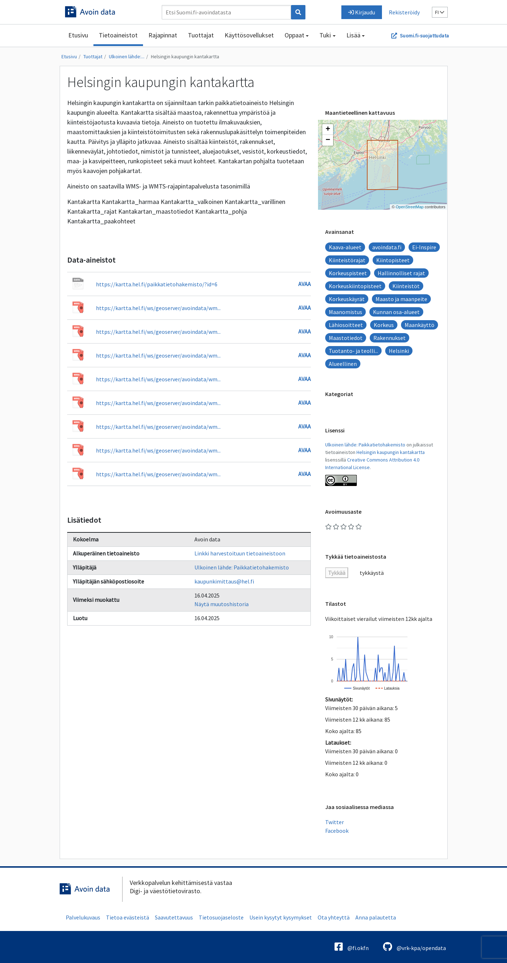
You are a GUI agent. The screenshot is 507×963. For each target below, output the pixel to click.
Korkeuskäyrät (347, 299)
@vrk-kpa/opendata (414, 946)
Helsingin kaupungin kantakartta (185, 56)
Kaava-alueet (345, 247)
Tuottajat (201, 35)
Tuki (325, 35)
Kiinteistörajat (347, 260)
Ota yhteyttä (334, 917)
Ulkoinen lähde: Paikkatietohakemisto (241, 567)
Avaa (304, 283)
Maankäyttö (419, 324)
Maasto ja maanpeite (401, 299)
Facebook (337, 830)
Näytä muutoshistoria (221, 604)
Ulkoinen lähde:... (126, 56)
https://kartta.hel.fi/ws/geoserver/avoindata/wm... (158, 308)
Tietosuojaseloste (221, 917)
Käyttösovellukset (249, 35)
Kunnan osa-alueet (396, 311)
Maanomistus (345, 311)
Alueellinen (343, 363)
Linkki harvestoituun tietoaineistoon (239, 553)
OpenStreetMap (410, 207)
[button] (327, 129)
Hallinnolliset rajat (401, 273)
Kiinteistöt (406, 286)
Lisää (353, 35)
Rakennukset (389, 337)
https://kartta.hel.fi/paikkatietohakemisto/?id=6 (156, 284)
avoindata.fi (386, 247)
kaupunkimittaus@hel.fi (224, 581)
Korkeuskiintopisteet (355, 286)
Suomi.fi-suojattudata (424, 35)
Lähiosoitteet (346, 324)
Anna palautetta (375, 917)
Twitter (334, 822)
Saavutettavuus (174, 917)
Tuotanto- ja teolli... (353, 350)
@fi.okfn (352, 946)
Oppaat (294, 35)
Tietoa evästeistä (127, 917)
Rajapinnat (162, 35)
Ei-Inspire (424, 247)
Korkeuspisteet (348, 273)
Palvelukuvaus (83, 917)
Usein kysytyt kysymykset (280, 917)
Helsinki (399, 350)
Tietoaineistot (118, 35)
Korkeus (384, 324)
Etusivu (78, 35)
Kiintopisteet (393, 260)
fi (439, 12)
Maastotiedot (346, 337)
